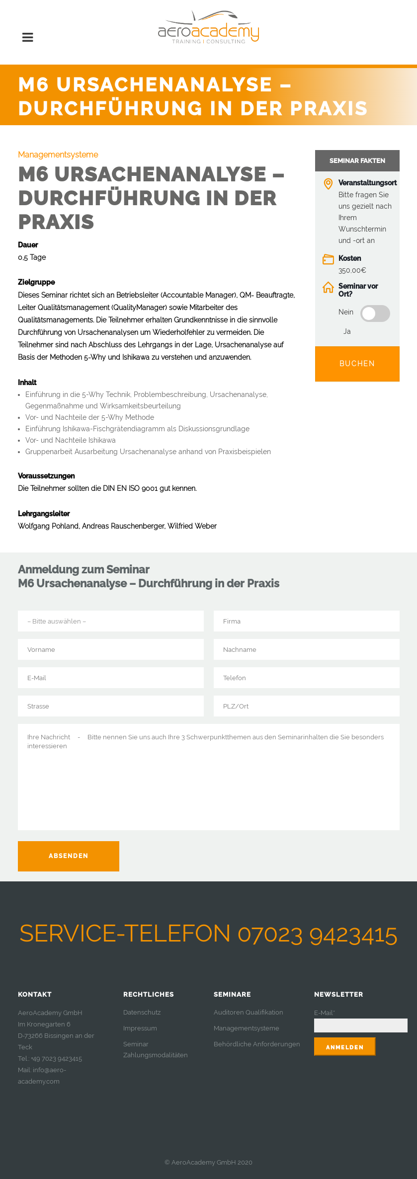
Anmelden (345, 1047)
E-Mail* (324, 1013)
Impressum (140, 1028)
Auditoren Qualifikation (248, 1012)
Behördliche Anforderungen (257, 1044)
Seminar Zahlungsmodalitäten (155, 1049)
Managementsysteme (246, 1028)
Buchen (357, 364)
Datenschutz (142, 1012)
